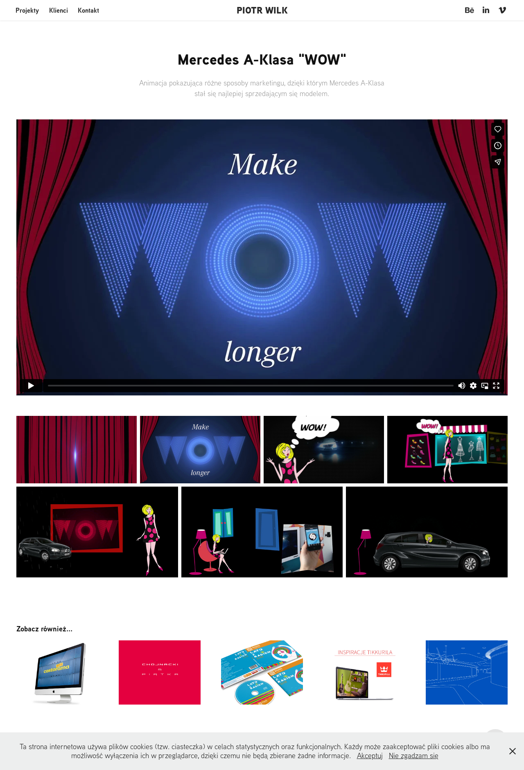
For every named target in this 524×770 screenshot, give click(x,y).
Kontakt (88, 10)
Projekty (27, 10)
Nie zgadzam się (413, 755)
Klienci (58, 10)
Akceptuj (370, 755)
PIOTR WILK (262, 10)
